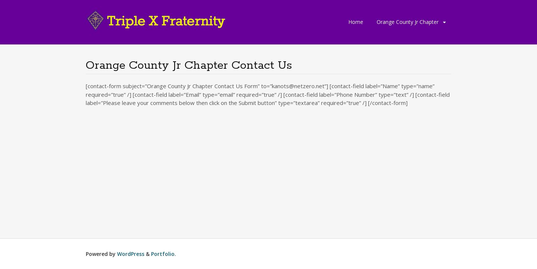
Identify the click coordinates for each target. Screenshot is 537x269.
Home (355, 21)
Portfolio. (163, 253)
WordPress (130, 253)
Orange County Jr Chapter (408, 21)
